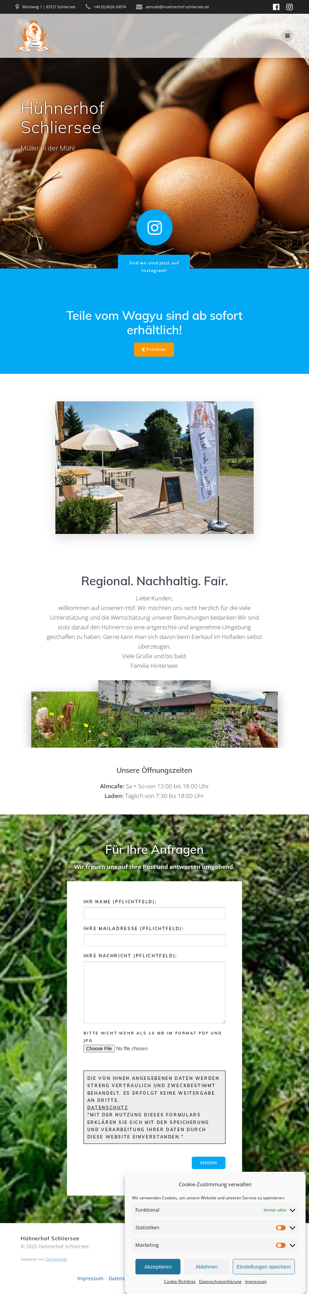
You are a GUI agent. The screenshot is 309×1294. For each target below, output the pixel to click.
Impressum (90, 1278)
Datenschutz (107, 1107)
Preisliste (154, 350)
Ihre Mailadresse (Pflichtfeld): (154, 936)
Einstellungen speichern (263, 1277)
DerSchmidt (56, 1259)
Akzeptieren (158, 1277)
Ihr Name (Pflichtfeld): (154, 909)
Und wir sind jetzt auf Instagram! (154, 266)
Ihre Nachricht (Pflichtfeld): (154, 988)
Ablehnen (206, 1277)
